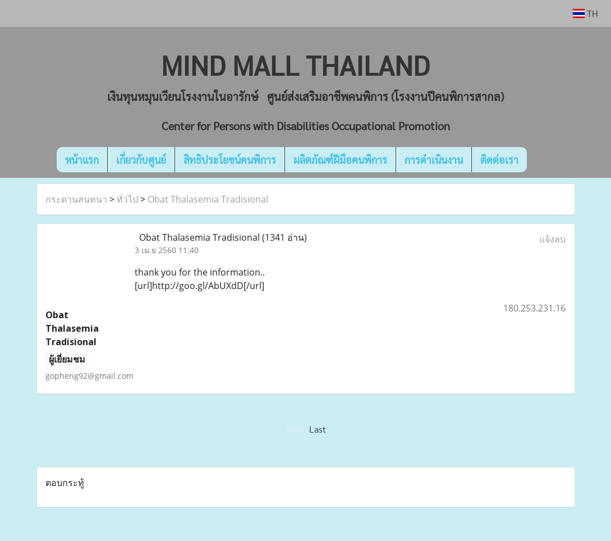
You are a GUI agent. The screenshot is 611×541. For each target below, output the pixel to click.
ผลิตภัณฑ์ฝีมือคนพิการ (340, 159)
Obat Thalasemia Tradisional (208, 199)
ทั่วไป (127, 199)
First (295, 429)
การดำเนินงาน (434, 159)
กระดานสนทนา (76, 199)
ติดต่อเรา (499, 159)
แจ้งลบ (552, 239)
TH (585, 13)
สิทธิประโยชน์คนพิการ (229, 159)
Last (317, 429)
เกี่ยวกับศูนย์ (141, 159)
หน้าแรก (82, 159)
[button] (543, 159)
